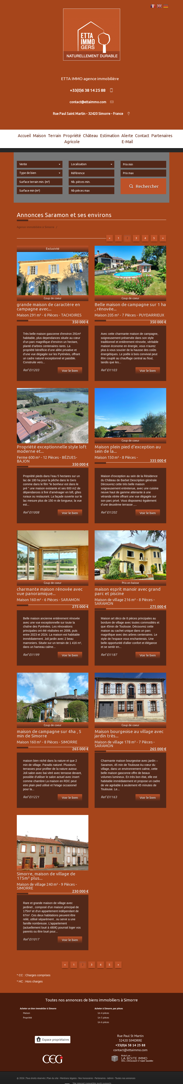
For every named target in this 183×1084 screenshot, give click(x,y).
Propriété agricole (69, 134)
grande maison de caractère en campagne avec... (48, 298)
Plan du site (52, 1070)
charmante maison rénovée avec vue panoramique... (50, 583)
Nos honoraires (85, 1070)
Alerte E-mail (124, 134)
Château (89, 134)
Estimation (105, 134)
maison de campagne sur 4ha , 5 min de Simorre (49, 725)
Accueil (23, 134)
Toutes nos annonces (125, 1070)
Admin (110, 1070)
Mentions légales (68, 1070)
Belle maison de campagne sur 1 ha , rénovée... (130, 298)
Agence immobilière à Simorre (35, 219)
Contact (141, 134)
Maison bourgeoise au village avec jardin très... (129, 725)
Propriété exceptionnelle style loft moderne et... (52, 441)
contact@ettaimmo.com (130, 1042)
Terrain (49, 134)
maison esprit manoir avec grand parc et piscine (128, 583)
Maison (36, 134)
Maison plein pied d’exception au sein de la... (128, 441)
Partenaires (157, 134)
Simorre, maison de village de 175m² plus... (46, 868)
